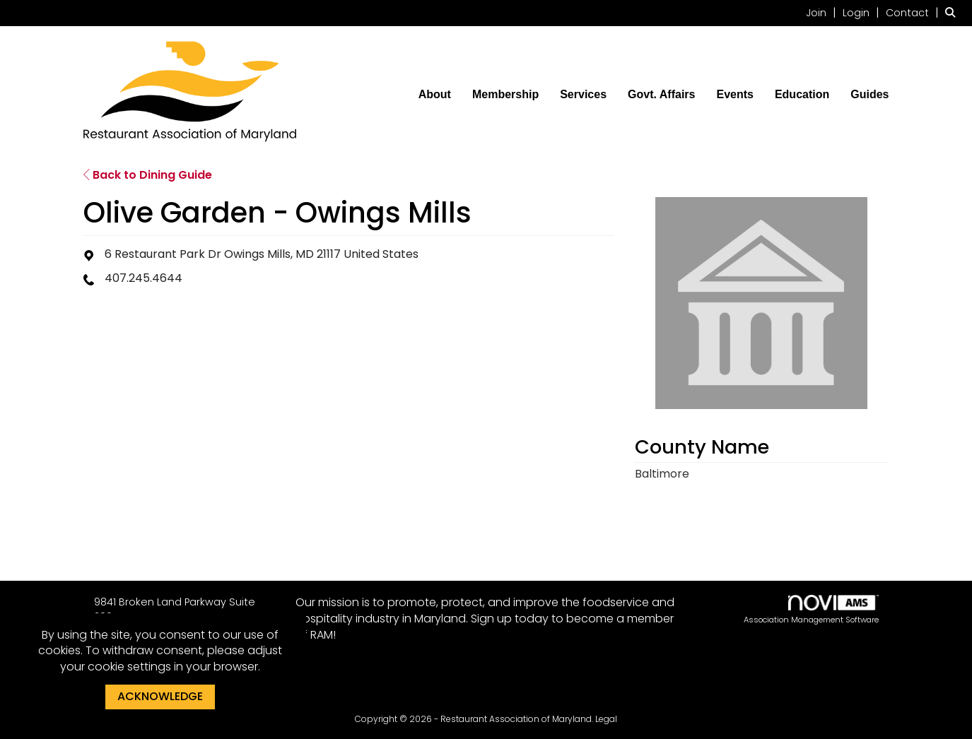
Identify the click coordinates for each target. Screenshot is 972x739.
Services (583, 94)
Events (734, 94)
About (434, 94)
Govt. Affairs (661, 94)
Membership (505, 94)
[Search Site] (953, 12)
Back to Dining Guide (147, 175)
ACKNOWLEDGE (160, 696)
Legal (606, 719)
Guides (869, 94)
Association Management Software (811, 610)
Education (802, 94)
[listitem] (823, 12)
